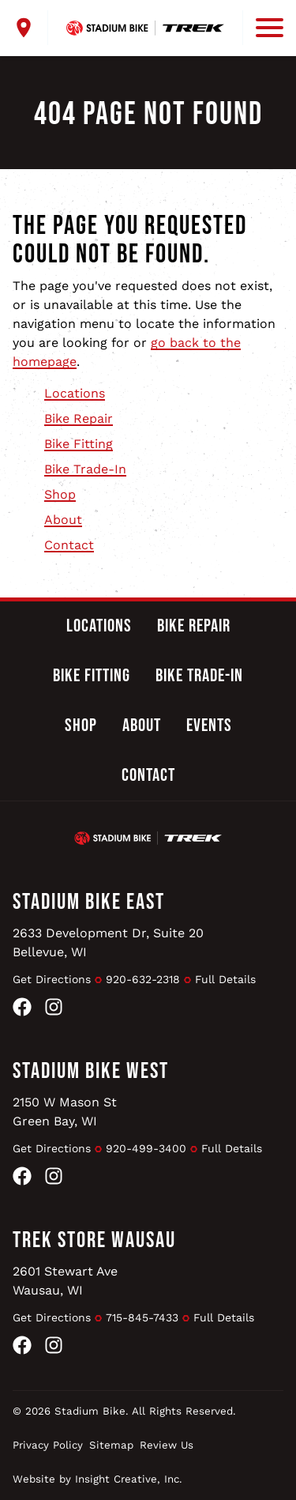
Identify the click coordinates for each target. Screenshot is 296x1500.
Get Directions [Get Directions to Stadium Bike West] (52, 1148)
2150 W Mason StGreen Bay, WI (65, 1112)
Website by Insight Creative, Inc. (97, 1479)
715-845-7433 (142, 1317)
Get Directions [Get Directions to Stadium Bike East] (52, 979)
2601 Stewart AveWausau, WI (65, 1281)
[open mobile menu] (262, 27)
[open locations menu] (30, 27)
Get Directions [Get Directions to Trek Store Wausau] (52, 1317)
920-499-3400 (146, 1148)
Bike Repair (78, 418)
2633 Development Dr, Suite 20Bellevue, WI (108, 942)
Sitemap (111, 1445)
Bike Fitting (78, 443)
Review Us (166, 1445)
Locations (74, 393)
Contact (69, 544)
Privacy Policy (48, 1445)
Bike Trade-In (85, 469)
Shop (60, 494)
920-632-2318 (143, 979)
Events (209, 725)
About (63, 519)
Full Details (225, 979)
